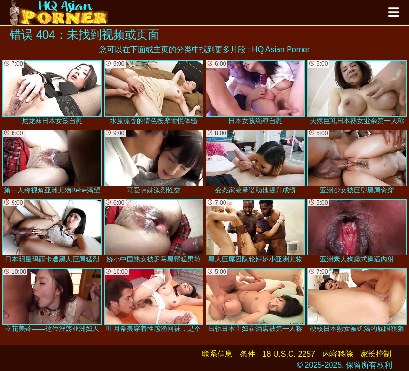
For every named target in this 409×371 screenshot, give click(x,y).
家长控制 (375, 354)
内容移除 (337, 354)
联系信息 (217, 354)
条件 (247, 354)
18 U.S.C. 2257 (289, 354)
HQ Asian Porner (281, 49)
